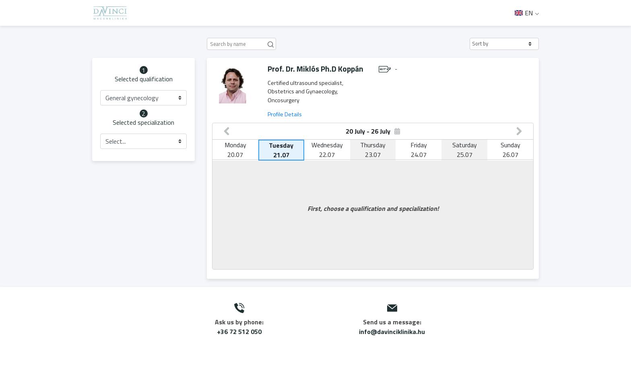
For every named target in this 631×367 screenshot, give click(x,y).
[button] (504, 43)
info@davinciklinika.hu (392, 331)
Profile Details (285, 114)
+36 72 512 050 (239, 331)
